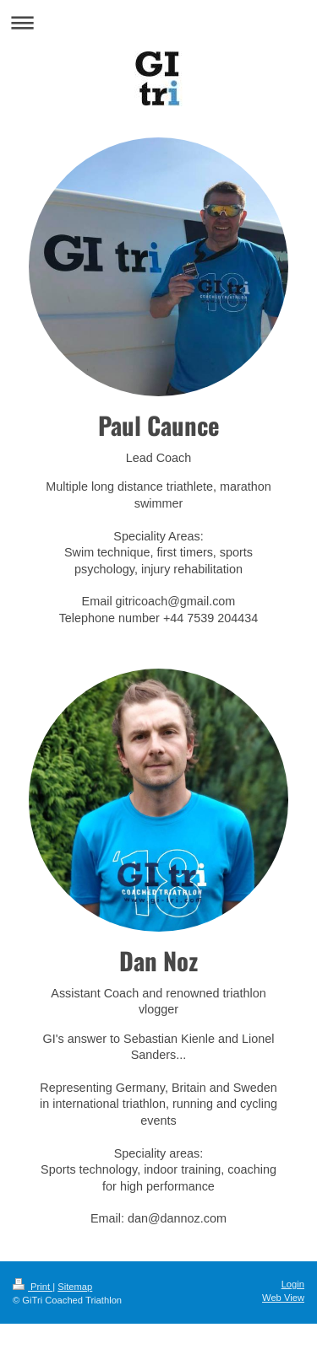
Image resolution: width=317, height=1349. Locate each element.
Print (32, 1287)
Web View (283, 1298)
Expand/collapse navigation (158, 22)
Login (292, 1284)
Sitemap (74, 1287)
